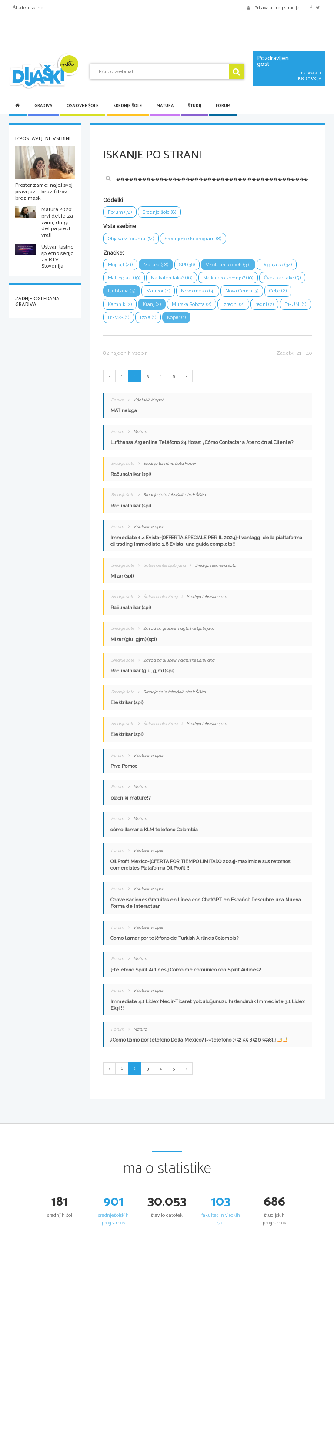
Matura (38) (156, 265)
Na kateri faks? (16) (171, 278)
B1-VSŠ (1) (118, 317)
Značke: (113, 253)
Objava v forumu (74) (131, 239)
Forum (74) (120, 212)
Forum (223, 105)
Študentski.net (29, 7)
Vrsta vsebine (119, 226)
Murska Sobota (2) (191, 304)
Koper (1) (176, 317)
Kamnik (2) (120, 304)
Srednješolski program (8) (193, 239)
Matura (165, 105)
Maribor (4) (158, 291)
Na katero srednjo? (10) (228, 278)
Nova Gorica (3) (241, 291)
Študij (194, 105)
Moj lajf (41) (120, 265)
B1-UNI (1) (295, 304)
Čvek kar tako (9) (282, 278)
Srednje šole (127, 105)
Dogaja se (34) (276, 265)
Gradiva (43, 105)
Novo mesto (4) (197, 291)
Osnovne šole (83, 105)
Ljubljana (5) (121, 291)
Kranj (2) (152, 304)
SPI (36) (187, 265)
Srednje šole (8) (159, 212)
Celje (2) (278, 291)
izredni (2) (233, 304)
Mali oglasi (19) (124, 278)
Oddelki (113, 200)
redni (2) (264, 304)
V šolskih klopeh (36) (228, 265)
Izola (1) (148, 317)
